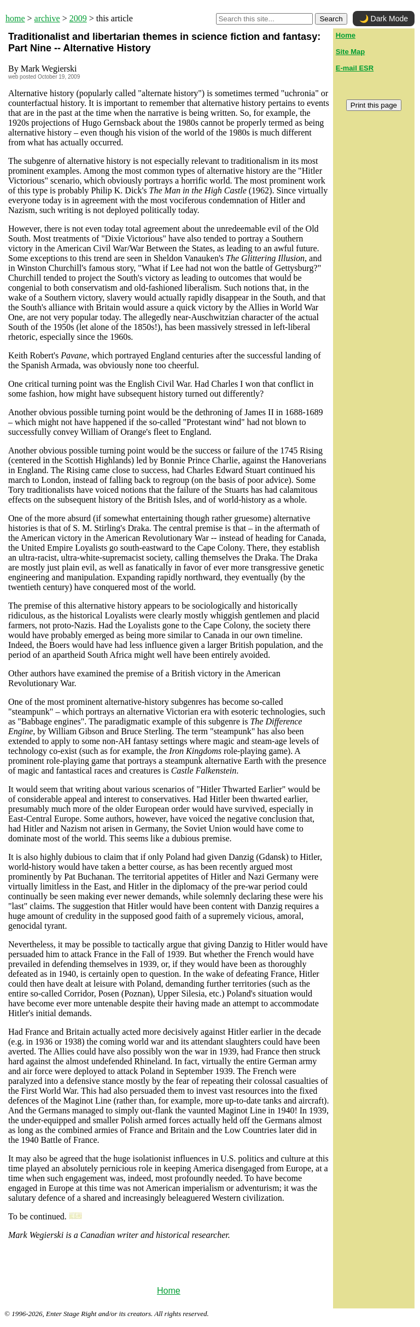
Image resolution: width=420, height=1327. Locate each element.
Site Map (350, 52)
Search (330, 19)
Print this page (374, 105)
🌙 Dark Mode (383, 18)
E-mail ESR (355, 68)
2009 (78, 18)
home (15, 18)
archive (47, 18)
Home (168, 1290)
